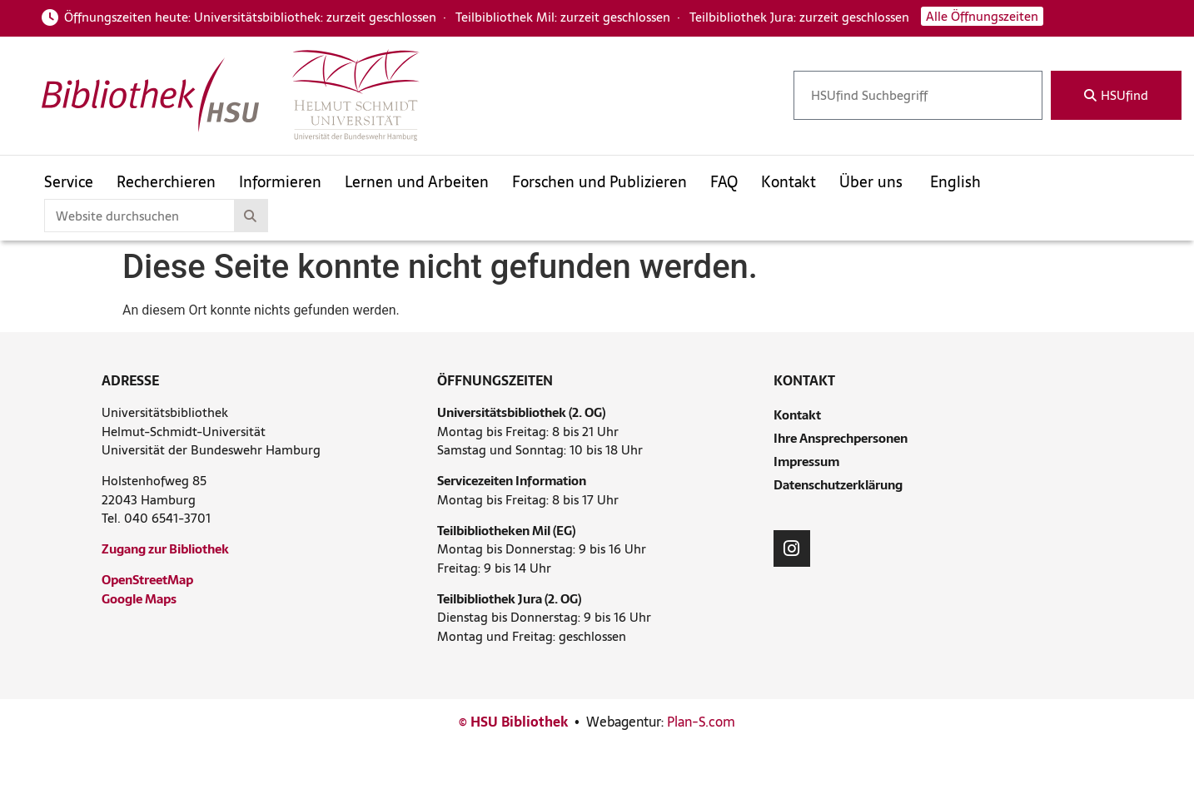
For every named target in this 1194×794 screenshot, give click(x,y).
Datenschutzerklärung (838, 484)
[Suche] (250, 215)
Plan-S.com (701, 721)
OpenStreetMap (147, 579)
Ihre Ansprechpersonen (841, 438)
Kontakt (797, 414)
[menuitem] (961, 181)
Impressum (806, 461)
